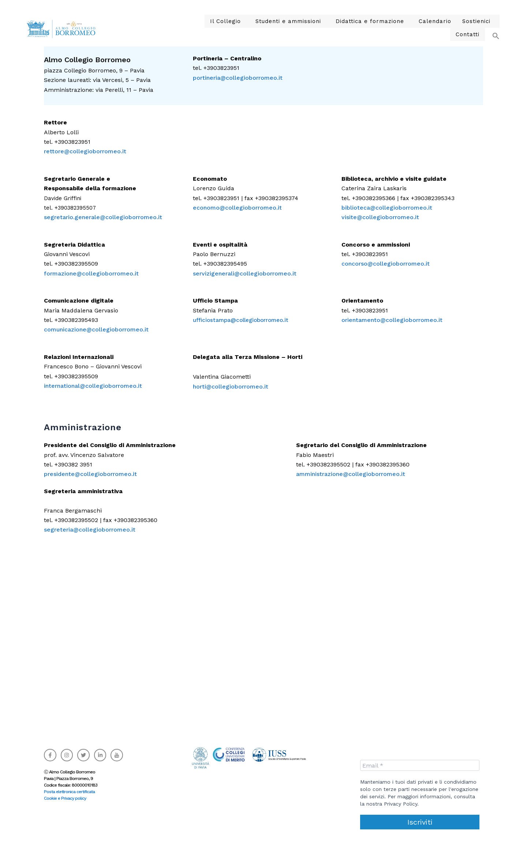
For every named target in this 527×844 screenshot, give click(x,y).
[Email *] (419, 765)
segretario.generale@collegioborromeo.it (103, 217)
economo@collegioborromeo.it (237, 207)
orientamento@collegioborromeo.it (391, 319)
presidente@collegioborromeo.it (90, 473)
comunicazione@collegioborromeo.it (96, 329)
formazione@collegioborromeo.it (91, 273)
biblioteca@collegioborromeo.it (386, 207)
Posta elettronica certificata (69, 791)
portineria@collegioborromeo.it (238, 77)
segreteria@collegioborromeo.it (89, 529)
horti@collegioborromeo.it (230, 386)
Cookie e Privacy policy (65, 798)
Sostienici (431, 28)
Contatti (469, 28)
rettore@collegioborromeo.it (85, 151)
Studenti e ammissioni (261, 28)
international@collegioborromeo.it (93, 385)
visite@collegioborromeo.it (380, 217)
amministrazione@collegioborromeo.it (350, 473)
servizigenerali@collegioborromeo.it (244, 273)
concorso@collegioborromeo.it (385, 263)
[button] (206, 28)
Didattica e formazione (334, 28)
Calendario (394, 28)
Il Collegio (204, 28)
